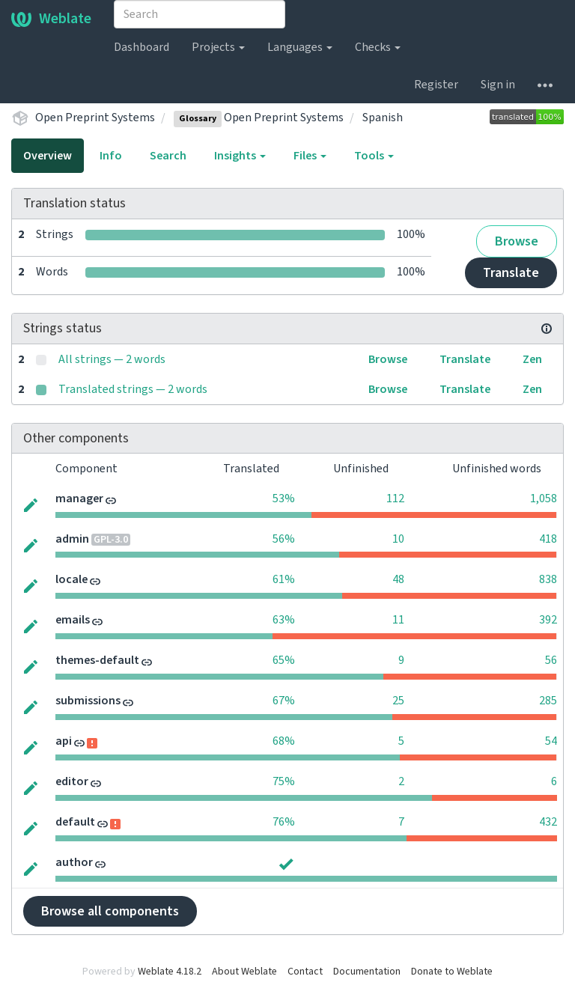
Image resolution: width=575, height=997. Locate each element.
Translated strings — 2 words (132, 389)
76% (284, 822)
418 (548, 539)
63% (284, 620)
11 (398, 620)
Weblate (51, 18)
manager (79, 498)
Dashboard (141, 47)
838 (548, 579)
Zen (532, 359)
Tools (374, 155)
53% (284, 498)
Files (309, 155)
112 (395, 498)
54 (551, 741)
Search (168, 155)
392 (548, 620)
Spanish (382, 117)
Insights (240, 155)
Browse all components (110, 911)
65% (284, 660)
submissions (88, 700)
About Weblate (244, 971)
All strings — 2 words (111, 359)
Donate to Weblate (452, 971)
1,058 (543, 498)
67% (284, 700)
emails (72, 620)
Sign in (498, 84)
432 (548, 822)
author (74, 862)
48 (398, 579)
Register (436, 84)
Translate (511, 272)
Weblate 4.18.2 (169, 971)
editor (71, 781)
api (63, 741)
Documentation (367, 971)
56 (551, 660)
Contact (305, 971)
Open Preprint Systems (95, 117)
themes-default (97, 660)
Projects (218, 47)
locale (71, 579)
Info (111, 155)
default (75, 822)
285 (548, 700)
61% (284, 579)
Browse (516, 241)
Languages (299, 47)
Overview (47, 155)
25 (398, 700)
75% (284, 781)
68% (284, 741)
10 (398, 539)
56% (284, 539)
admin (72, 539)
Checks (378, 47)
